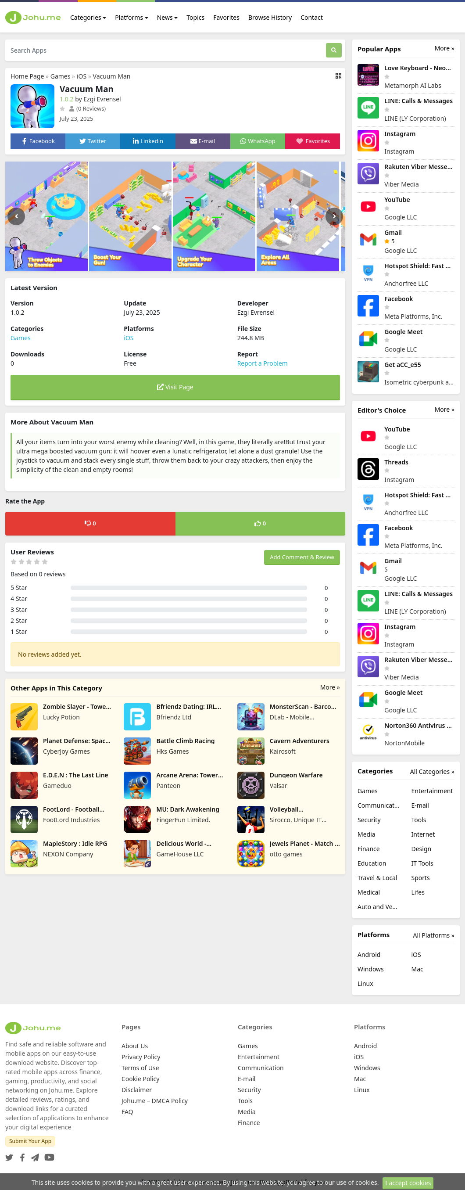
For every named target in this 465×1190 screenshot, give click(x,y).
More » (330, 687)
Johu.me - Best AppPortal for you (278, 1182)
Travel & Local (377, 878)
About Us (135, 1046)
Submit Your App (30, 1141)
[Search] (334, 50)
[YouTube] (47, 1154)
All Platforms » (433, 935)
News (165, 17)
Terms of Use (140, 1068)
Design (421, 849)
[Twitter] (9, 1154)
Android (369, 954)
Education (372, 863)
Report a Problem (262, 363)
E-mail (420, 805)
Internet (423, 834)
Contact (311, 17)
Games (60, 76)
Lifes (418, 892)
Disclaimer (137, 1090)
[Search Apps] (165, 50)
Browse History (270, 17)
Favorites (226, 17)
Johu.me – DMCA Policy (155, 1101)
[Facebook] (20, 1154)
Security (369, 820)
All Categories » (432, 771)
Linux (365, 983)
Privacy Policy (141, 1057)
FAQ (127, 1111)
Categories (85, 17)
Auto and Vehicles (379, 906)
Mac (417, 969)
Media (367, 834)
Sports (420, 878)
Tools (418, 820)
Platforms (129, 17)
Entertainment (432, 791)
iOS (81, 76)
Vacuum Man (112, 76)
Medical (369, 892)
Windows (371, 969)
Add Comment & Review (302, 557)
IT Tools (422, 863)
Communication (379, 805)
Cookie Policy (140, 1079)
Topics (195, 17)
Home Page (27, 76)
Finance (369, 849)
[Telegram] (33, 1154)
